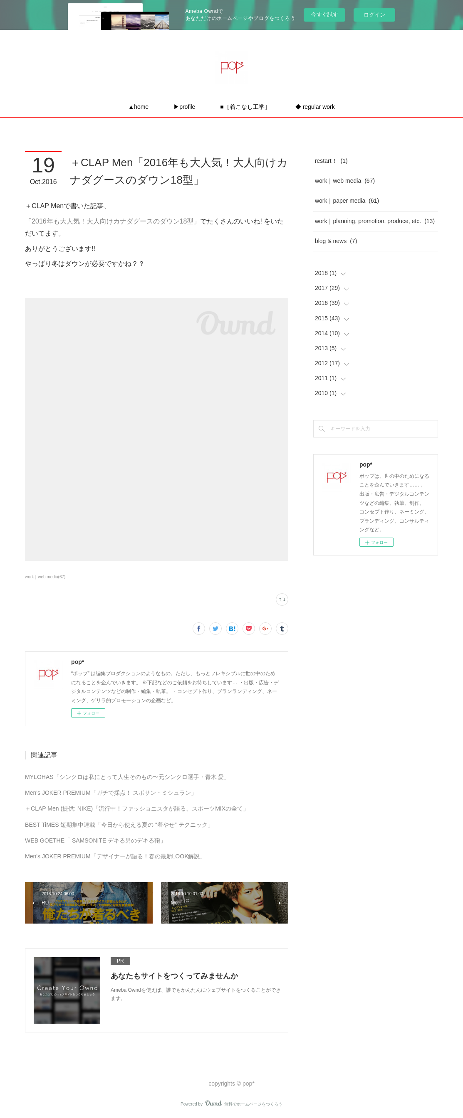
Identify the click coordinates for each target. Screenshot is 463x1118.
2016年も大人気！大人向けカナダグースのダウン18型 (112, 221)
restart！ (331, 160)
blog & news (336, 241)
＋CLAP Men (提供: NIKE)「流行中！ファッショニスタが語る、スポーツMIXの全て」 (137, 808)
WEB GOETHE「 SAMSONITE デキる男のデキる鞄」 (95, 840)
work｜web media (345, 180)
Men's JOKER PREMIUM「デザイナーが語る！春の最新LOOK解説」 (115, 856)
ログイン (374, 15)
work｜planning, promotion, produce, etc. (375, 221)
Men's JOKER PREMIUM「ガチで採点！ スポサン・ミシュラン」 (111, 792)
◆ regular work (315, 106)
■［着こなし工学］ (245, 106)
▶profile (184, 106)
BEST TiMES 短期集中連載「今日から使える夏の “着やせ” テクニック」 (119, 824)
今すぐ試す (324, 14)
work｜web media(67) (45, 577)
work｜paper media (347, 200)
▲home (138, 106)
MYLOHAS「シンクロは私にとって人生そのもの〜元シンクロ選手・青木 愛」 (127, 777)
